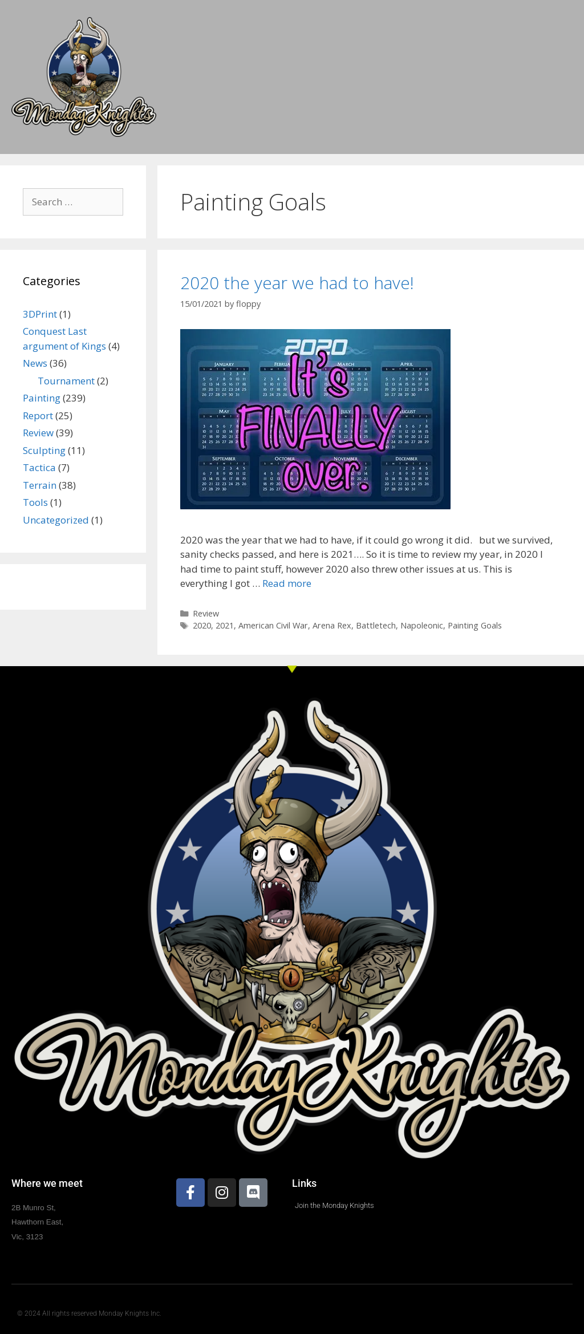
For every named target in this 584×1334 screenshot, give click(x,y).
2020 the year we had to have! (297, 282)
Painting (41, 397)
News (35, 363)
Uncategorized (56, 519)
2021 (225, 625)
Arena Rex (332, 625)
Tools (35, 502)
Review (206, 613)
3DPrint (40, 314)
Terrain (39, 485)
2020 (202, 625)
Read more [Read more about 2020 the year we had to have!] (286, 583)
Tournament (66, 380)
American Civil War (273, 625)
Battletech (376, 625)
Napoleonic (421, 625)
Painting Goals (475, 625)
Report (38, 415)
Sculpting (44, 450)
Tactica (39, 467)
